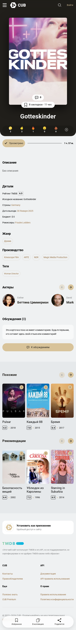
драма (7, 241)
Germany (15, 205)
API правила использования (55, 578)
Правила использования (53, 594)
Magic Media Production (55, 257)
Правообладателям (12, 578)
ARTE (26, 257)
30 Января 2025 (25, 211)
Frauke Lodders (22, 222)
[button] (71, 287)
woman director (11, 273)
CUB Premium (9, 599)
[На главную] (18, 5)
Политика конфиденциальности (57, 599)
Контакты (7, 573)
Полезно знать (10, 594)
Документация (48, 573)
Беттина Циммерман (32, 302)
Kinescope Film (11, 257)
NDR (36, 257)
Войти (70, 5)
